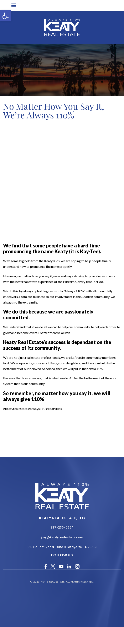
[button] (5, 15)
